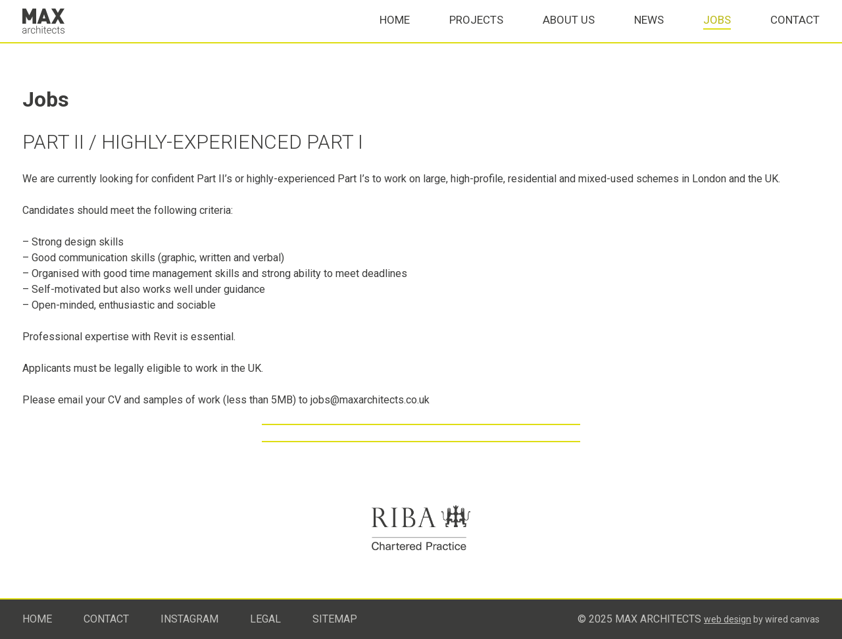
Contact (795, 33)
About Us (569, 33)
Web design (727, 619)
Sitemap (334, 619)
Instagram (189, 619)
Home (395, 33)
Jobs (717, 33)
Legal (265, 619)
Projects (476, 33)
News (649, 33)
